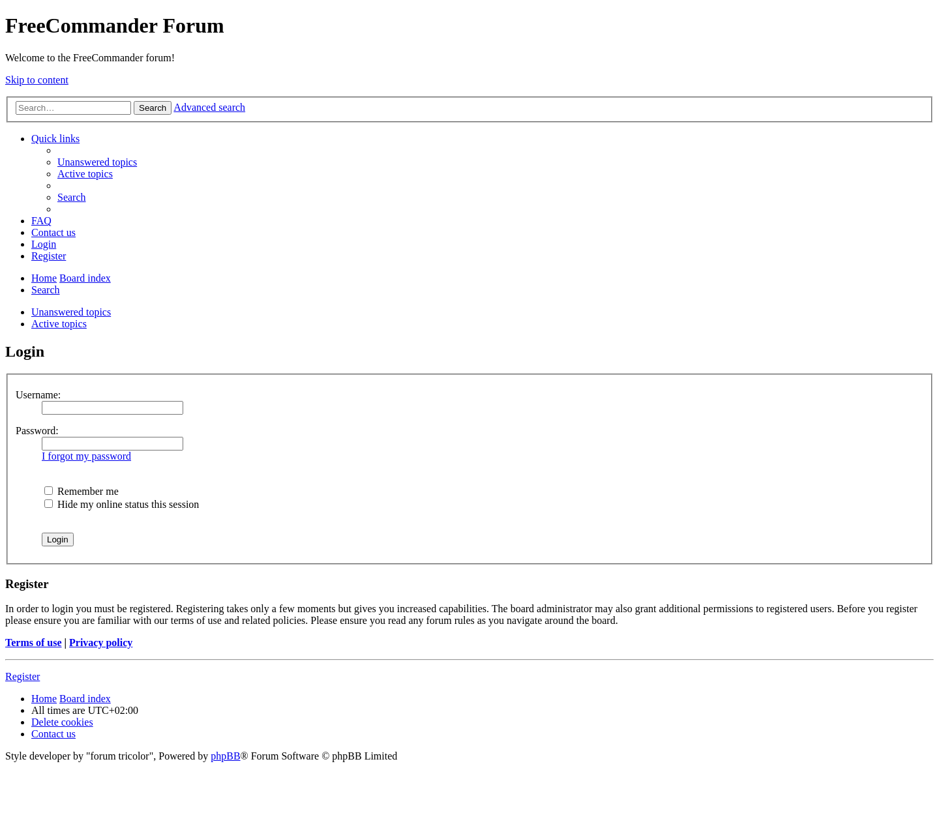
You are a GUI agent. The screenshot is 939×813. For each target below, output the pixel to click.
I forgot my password (86, 456)
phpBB (225, 755)
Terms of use (33, 642)
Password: (37, 430)
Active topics (59, 323)
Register (22, 676)
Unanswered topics (71, 312)
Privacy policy (100, 642)
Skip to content (36, 79)
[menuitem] (97, 162)
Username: (38, 394)
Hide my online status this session (121, 504)
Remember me (81, 491)
